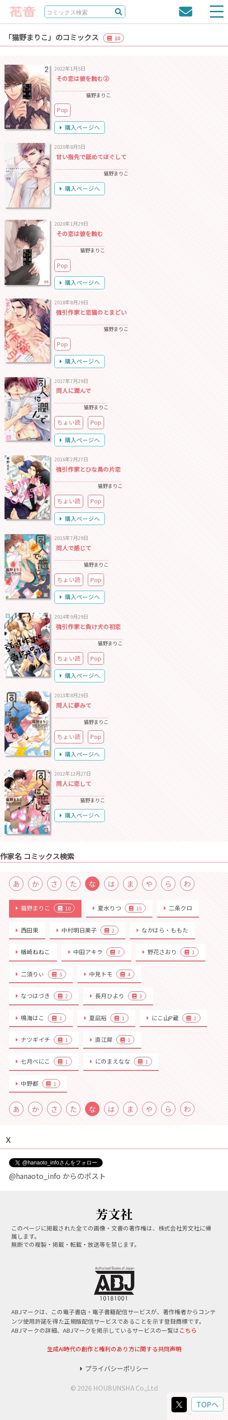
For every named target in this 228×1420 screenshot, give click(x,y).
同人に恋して (73, 783)
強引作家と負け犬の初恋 (88, 626)
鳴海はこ (41, 1017)
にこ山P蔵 (173, 1017)
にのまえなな (121, 1061)
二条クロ (178, 908)
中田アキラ (96, 951)
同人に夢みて (73, 705)
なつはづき (44, 995)
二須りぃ (41, 974)
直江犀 (112, 1039)
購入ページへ (80, 127)
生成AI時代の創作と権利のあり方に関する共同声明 (114, 1348)
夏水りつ (119, 908)
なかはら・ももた (162, 930)
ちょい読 (69, 422)
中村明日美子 (88, 930)
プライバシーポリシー (114, 1368)
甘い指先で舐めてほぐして (91, 156)
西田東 (27, 930)
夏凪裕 (106, 1017)
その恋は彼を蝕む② (82, 78)
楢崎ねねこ (33, 951)
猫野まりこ (45, 908)
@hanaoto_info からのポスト (57, 1175)
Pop (62, 109)
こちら (188, 1330)
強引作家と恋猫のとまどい (91, 312)
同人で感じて (73, 548)
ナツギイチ (44, 1039)
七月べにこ (44, 1061)
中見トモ (109, 974)
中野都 (38, 1083)
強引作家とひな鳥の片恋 (88, 469)
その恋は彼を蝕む (79, 233)
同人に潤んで (73, 390)
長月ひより (118, 995)
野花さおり (170, 951)
